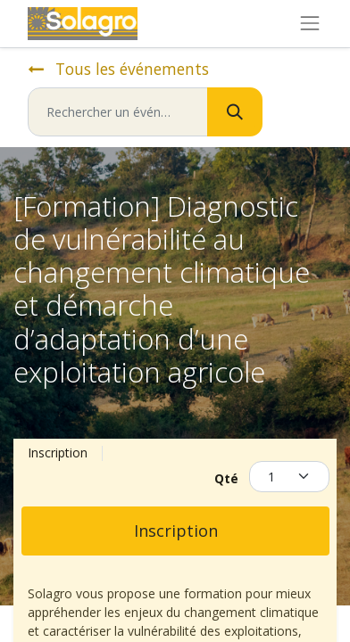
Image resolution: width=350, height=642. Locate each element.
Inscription (176, 530)
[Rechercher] (234, 111)
